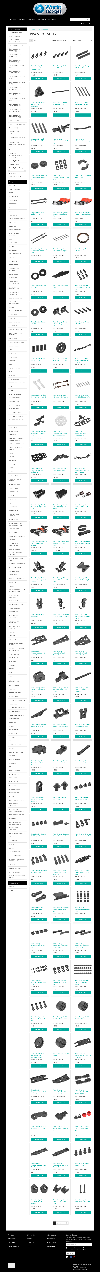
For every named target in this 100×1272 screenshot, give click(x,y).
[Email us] (67, 1257)
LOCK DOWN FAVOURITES (13, 544)
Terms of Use (50, 1238)
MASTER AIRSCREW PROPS (16, 559)
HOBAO (11, 471)
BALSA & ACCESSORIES (17, 218)
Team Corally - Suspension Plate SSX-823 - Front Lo (82, 433)
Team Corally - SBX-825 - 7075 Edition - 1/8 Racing (39, 543)
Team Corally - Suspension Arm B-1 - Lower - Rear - (38, 653)
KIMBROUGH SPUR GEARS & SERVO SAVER (16, 524)
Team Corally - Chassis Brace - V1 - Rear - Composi (82, 689)
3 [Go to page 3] (60, 1223)
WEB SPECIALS (16, 150)
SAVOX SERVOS (14, 730)
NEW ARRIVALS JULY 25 (17, 77)
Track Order (12, 1242)
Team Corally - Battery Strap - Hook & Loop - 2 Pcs (82, 543)
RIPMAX (12, 689)
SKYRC (11, 748)
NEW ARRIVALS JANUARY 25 (15, 72)
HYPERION (12, 499)
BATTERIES (13, 222)
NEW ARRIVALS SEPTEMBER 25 (15, 116)
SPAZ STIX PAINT (15, 759)
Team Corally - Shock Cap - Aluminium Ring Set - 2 (82, 1128)
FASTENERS (13, 357)
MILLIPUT (12, 582)
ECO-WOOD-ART (15, 322)
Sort (74, 40)
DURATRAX (13, 314)
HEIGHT (11, 453)
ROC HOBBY (13, 704)
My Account (12, 1238)
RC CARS (14, 120)
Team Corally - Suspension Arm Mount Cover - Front (61, 945)
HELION (11, 457)
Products (13, 19)
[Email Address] (79, 1244)
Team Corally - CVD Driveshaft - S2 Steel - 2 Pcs (60, 397)
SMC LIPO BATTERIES (16, 752)
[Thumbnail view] (31, 40)
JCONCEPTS (13, 506)
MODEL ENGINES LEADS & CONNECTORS (17, 590)
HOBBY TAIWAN (14, 484)
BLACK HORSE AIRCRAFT (14, 234)
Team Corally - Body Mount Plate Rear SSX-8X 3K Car (82, 360)
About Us (22, 19)
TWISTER (12, 818)
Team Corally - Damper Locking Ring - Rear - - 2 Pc (39, 177)
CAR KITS (14, 128)
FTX (10, 386)
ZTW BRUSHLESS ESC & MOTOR (17, 876)
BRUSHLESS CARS (17, 124)
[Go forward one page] (67, 1223)
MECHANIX (13, 575)
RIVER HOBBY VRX (15, 693)
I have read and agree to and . (77, 1248)
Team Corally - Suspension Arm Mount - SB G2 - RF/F (83, 1092)
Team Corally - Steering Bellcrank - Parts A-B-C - (83, 836)
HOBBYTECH (13, 488)
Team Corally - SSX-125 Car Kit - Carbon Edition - (83, 214)
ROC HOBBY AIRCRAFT (17, 707)
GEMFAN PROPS (14, 398)
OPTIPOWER (13, 612)
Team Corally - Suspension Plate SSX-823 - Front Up (82, 470)
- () (83, 23)
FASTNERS (12, 361)
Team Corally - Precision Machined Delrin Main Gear (60, 433)
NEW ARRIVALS (17, 45)
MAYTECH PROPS (15, 567)
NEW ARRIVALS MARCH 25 (15, 94)
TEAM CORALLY (15, 132)
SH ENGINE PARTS (15, 744)
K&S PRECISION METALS (14, 515)
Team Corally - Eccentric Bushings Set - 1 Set (83, 909)
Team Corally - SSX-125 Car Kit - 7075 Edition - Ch (60, 214)
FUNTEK (12, 390)
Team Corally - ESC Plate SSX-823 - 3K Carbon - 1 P (37, 470)
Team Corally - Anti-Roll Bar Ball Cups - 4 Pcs (38, 1019)
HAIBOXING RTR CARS (16, 444)
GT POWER (13, 434)
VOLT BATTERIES (14, 851)
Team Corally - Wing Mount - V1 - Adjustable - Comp (39, 580)
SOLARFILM (13, 756)
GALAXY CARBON (15, 394)
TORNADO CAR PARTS (16, 800)
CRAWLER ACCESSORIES (14, 288)
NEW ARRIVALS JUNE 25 (17, 83)
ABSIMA (12, 193)
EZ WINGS (12, 353)
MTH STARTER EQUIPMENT (14, 596)
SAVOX (11, 726)
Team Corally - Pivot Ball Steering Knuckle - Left (61, 324)
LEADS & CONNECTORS (17, 536)
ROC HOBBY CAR (14, 711)
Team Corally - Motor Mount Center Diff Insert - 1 (38, 799)
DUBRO (11, 307)
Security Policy (51, 1246)
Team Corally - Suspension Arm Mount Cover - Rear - (83, 945)
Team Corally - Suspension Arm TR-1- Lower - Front (60, 1092)
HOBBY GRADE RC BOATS (15, 480)
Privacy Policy (51, 1242)
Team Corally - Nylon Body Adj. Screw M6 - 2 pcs (38, 397)
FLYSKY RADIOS (14, 368)
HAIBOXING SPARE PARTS (15, 448)
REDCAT (12, 672)
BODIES (11, 246)
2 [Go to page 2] (57, 1223)
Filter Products (14, 29)
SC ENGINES (13, 733)
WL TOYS (12, 864)
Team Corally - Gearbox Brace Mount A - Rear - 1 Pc (39, 763)
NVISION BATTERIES (16, 604)
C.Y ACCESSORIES (15, 254)
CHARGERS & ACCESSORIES (14, 40)
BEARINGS (12, 226)
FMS (10, 372)
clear (20, 176)
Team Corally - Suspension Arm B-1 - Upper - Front (60, 653)
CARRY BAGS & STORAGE (14, 269)
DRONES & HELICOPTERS (14, 302)
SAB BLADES (13, 722)
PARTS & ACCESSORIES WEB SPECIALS (15, 155)
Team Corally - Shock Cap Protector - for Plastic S (38, 1201)
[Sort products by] (84, 40)
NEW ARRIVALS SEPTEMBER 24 (15, 110)
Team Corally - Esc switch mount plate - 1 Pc (60, 1128)
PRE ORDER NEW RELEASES (14, 627)
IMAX (11, 503)
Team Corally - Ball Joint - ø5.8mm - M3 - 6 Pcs (82, 287)
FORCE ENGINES (14, 379)
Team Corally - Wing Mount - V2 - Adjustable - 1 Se (61, 580)
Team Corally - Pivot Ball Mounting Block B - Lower (39, 506)
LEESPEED (12, 540)
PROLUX (12, 635)
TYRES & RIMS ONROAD (17, 833)
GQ (10, 423)
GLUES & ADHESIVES (16, 416)
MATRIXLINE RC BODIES (17, 564)
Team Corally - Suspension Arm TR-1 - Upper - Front (60, 1165)
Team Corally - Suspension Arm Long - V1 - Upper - (39, 1165)
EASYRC (12, 318)
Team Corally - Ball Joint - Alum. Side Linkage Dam (37, 68)
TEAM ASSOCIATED (15, 770)
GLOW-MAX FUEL (15, 412)
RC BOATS (12, 661)
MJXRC (11, 586)
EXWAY (12, 349)
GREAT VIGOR (13, 431)
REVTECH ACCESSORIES (14, 681)
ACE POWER (13, 200)
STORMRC (12, 763)
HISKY (11, 468)
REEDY (11, 676)
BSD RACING (13, 250)
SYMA (11, 767)
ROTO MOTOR (14, 719)
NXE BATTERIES (14, 608)
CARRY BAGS (13, 265)
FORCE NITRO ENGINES (17, 383)
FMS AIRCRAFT (14, 375)
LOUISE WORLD (14, 549)
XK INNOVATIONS (15, 868)
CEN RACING (13, 274)
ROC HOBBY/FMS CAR (16, 715)
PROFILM (12, 632)
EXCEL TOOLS (14, 346)
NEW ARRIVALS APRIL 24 (15, 50)
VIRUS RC (12, 848)
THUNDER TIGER (14, 789)
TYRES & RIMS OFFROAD (14, 828)
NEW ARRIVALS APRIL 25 (15, 55)
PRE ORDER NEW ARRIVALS (14, 622)
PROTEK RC (13, 639)
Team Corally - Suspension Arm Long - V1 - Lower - (83, 1055)
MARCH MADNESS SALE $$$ (15, 553)
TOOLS (11, 796)
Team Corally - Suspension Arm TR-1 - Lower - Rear (39, 1092)
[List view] (35, 40)
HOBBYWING (13, 492)
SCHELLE (12, 737)
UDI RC (11, 837)
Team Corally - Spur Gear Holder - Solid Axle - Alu (37, 104)
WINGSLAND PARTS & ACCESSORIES (16, 860)
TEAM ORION (13, 781)
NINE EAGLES (13, 600)
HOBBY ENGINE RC (15, 475)
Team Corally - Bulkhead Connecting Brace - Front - (82, 141)
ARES (11, 207)
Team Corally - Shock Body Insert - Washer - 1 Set (61, 982)
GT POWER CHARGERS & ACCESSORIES (16, 439)
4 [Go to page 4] (63, 1223)
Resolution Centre (13, 1246)
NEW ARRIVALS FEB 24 (16, 66)
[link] (71, 1257)
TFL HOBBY (13, 785)
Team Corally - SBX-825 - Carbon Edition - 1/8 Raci (61, 543)
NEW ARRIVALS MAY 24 (17, 99)
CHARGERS (15, 36)
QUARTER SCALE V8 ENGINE (16, 644)
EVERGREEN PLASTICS (16, 342)
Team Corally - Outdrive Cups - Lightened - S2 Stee (83, 506)
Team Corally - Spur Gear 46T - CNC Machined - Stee (37, 1055)
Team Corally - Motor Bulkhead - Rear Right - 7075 (39, 433)
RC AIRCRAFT (13, 658)
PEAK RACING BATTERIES (14, 616)
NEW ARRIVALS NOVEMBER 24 (15, 105)
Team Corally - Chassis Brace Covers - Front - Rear (60, 1201)
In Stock (14, 164)
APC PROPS (13, 204)
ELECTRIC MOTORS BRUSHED (15, 334)
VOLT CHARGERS (15, 855)
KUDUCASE (13, 532)
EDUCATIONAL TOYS (16, 329)
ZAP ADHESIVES (14, 872)
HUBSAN (12, 495)
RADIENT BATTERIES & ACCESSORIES (16, 649)
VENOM (11, 844)
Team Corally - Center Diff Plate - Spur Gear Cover (60, 689)
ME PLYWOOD (14, 571)
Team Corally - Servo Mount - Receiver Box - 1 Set (39, 689)
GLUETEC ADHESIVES (16, 420)
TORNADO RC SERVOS (16, 815)
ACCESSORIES (14, 196)
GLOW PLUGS (14, 409)
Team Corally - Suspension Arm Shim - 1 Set (39, 982)
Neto (86, 1269)
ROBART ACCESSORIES (17, 700)
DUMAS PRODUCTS (15, 311)
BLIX (10, 239)
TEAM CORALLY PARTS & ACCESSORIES (17, 144)
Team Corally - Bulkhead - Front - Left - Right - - (61, 141)
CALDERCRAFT (14, 257)
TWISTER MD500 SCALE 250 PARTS (15, 823)
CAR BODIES (13, 261)
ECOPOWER (13, 325)
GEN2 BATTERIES (14, 401)
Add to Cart (39, 78)
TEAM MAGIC (13, 778)
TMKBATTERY (14, 792)
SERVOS (11, 741)
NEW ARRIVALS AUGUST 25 (15, 61)
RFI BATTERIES (14, 685)
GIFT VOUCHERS (14, 405)
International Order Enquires (46, 19)
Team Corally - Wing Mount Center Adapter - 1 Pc (83, 580)
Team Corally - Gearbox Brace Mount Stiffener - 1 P (61, 763)
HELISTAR (12, 460)
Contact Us (31, 19)
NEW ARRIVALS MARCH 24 (15, 88)
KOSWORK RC (14, 529)
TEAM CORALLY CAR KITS (17, 138)
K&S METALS (13, 510)
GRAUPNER (13, 427)
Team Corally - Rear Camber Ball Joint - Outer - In (59, 872)
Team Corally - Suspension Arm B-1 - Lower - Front (82, 653)
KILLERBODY (13, 519)
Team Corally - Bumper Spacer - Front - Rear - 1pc (61, 909)
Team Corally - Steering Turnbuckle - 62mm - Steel (39, 250)
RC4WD (11, 669)
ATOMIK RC (13, 215)
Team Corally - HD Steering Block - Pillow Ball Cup (82, 616)
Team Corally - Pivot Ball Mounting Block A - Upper (61, 506)
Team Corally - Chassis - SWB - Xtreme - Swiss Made (83, 872)
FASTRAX (12, 364)
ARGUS (11, 211)
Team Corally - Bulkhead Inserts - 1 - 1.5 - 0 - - (61, 177)
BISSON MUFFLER (15, 230)
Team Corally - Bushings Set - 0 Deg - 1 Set (38, 945)
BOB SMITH (13, 242)
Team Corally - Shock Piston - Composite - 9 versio (82, 982)
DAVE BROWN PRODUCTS (14, 293)
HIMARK (12, 464)
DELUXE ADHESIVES (15, 298)
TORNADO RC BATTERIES (13, 804)
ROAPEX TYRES (14, 696)
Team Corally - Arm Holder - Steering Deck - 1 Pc (61, 726)
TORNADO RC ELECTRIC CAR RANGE (16, 810)
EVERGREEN (13, 338)
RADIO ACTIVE (14, 654)
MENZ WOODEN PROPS (17, 578)
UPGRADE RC (13, 840)
